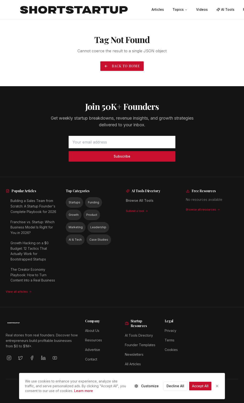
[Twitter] (20, 358)
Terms (169, 340)
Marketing (76, 227)
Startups (74, 202)
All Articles (133, 364)
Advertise (92, 350)
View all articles (19, 291)
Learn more (83, 393)
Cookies (171, 350)
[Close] (217, 389)
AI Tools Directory (139, 335)
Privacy (170, 331)
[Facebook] (32, 358)
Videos (202, 9)
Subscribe (122, 156)
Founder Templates (140, 345)
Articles (158, 9)
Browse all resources (203, 209)
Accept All (200, 389)
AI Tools (225, 9)
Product (91, 215)
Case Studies (98, 239)
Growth (74, 215)
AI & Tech (75, 239)
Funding (93, 202)
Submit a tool (137, 211)
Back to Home (122, 66)
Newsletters (134, 354)
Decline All (175, 389)
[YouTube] (54, 358)
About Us (92, 331)
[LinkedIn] (43, 358)
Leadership (98, 227)
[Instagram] (9, 358)
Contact (91, 359)
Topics (180, 9)
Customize (146, 389)
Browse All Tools (139, 200)
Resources (93, 340)
